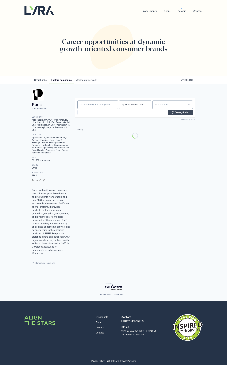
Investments (150, 11)
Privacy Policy (98, 360)
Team (167, 11)
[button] (87, 112)
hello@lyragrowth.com (132, 320)
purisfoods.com (39, 108)
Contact (198, 11)
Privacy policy (105, 294)
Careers (182, 11)
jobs (40, 80)
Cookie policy (119, 294)
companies (61, 80)
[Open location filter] (189, 104)
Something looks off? (43, 263)
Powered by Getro (188, 120)
